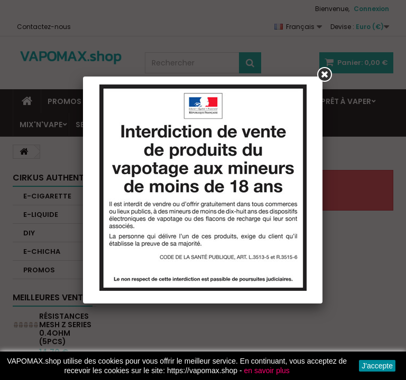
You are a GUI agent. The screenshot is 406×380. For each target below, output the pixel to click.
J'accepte (377, 366)
